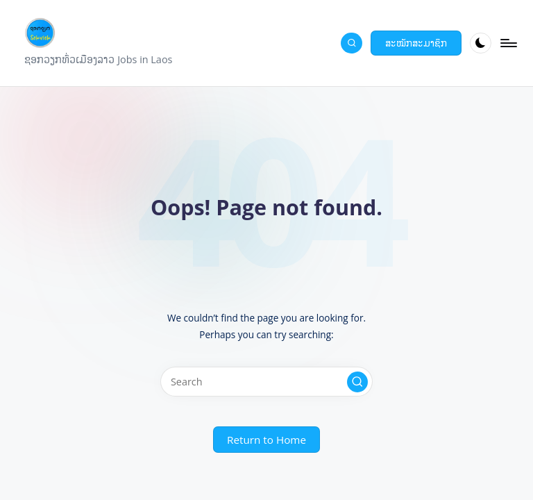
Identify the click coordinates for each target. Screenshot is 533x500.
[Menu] (507, 43)
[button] (416, 43)
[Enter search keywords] (266, 382)
